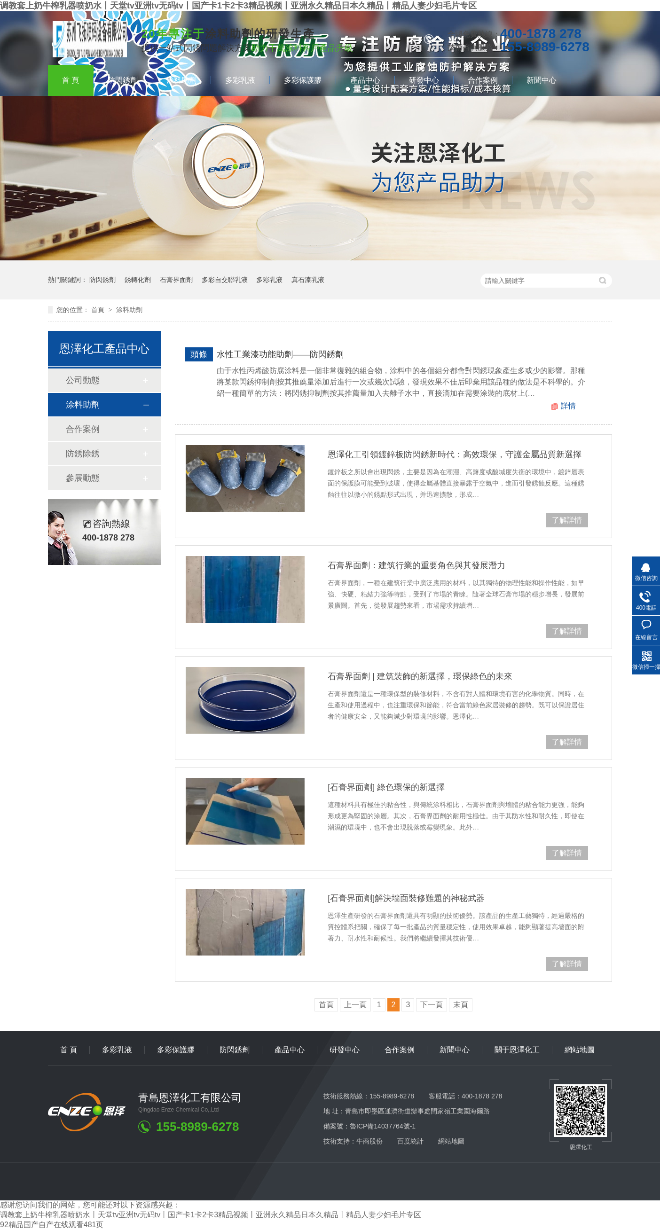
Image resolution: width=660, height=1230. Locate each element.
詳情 (568, 406)
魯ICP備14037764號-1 (383, 1126)
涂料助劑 (181, 80)
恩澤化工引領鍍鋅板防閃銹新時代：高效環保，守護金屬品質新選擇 (454, 454)
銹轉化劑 (138, 279)
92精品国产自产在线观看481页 (52, 1225)
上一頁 (355, 1005)
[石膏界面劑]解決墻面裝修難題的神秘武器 (406, 898)
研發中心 (424, 80)
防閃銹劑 (123, 80)
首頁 (70, 80)
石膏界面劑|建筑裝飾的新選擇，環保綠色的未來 (420, 676)
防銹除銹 (83, 453)
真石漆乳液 (307, 279)
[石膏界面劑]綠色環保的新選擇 (386, 787)
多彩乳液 (240, 80)
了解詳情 (567, 520)
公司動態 (83, 380)
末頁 (460, 1005)
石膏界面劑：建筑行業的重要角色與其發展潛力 (416, 565)
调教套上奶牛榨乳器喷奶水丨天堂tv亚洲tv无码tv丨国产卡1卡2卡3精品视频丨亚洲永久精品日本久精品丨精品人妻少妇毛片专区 (238, 5)
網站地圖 (580, 1050)
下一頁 (431, 1005)
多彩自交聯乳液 (225, 279)
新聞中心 (541, 80)
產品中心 (365, 80)
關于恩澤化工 (517, 1050)
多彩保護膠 (303, 80)
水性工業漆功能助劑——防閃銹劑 (280, 354)
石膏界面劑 (176, 279)
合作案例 (483, 80)
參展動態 (83, 478)
